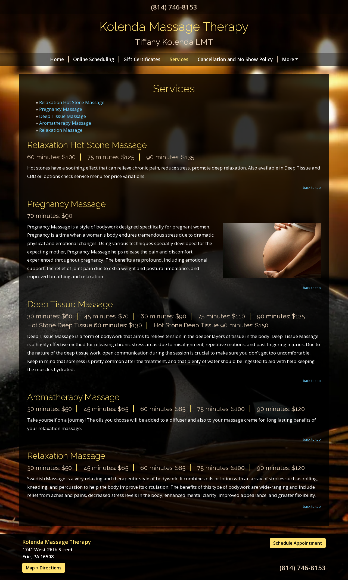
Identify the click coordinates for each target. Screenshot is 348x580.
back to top (312, 198)
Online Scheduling (73, 59)
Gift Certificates (121, 59)
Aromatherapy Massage (65, 134)
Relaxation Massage (60, 141)
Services (158, 59)
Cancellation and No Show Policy (214, 59)
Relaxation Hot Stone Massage (71, 114)
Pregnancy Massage (60, 121)
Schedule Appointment (297, 555)
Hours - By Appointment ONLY (104, 70)
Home (36, 59)
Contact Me (274, 59)
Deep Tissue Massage (62, 127)
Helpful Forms (46, 70)
